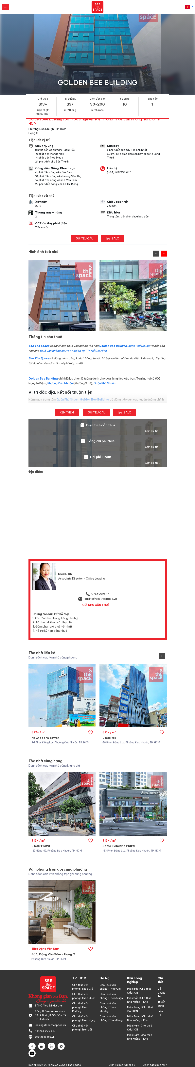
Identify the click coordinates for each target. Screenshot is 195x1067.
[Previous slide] (156, 254)
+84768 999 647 (45, 1030)
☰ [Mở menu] (5, 7)
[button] (189, 7)
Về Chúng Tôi (161, 992)
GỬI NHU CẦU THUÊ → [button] (97, 605)
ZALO (112, 238)
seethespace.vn (45, 1036)
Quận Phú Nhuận (104, 383)
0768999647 (100, 594)
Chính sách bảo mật (155, 1064)
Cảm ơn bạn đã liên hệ (122, 1064)
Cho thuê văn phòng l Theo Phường (80, 1007)
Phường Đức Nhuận (60, 383)
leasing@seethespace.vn (100, 599)
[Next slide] (164, 254)
